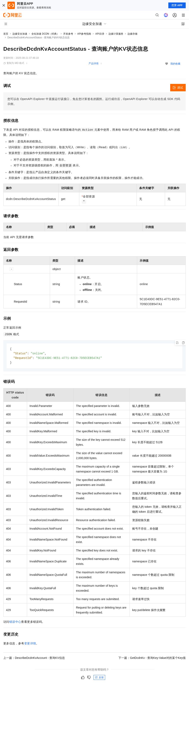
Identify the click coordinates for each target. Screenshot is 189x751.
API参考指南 (84, 33)
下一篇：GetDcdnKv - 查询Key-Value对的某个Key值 (152, 658)
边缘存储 (132, 33)
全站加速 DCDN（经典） (45, 33)
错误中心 (15, 622)
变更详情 (30, 644)
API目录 (99, 33)
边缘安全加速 (19, 33)
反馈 (99, 678)
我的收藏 (175, 63)
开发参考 (68, 33)
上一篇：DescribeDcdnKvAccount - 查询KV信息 (34, 658)
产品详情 (94, 63)
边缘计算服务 (115, 33)
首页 (5, 33)
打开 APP (177, 5)
